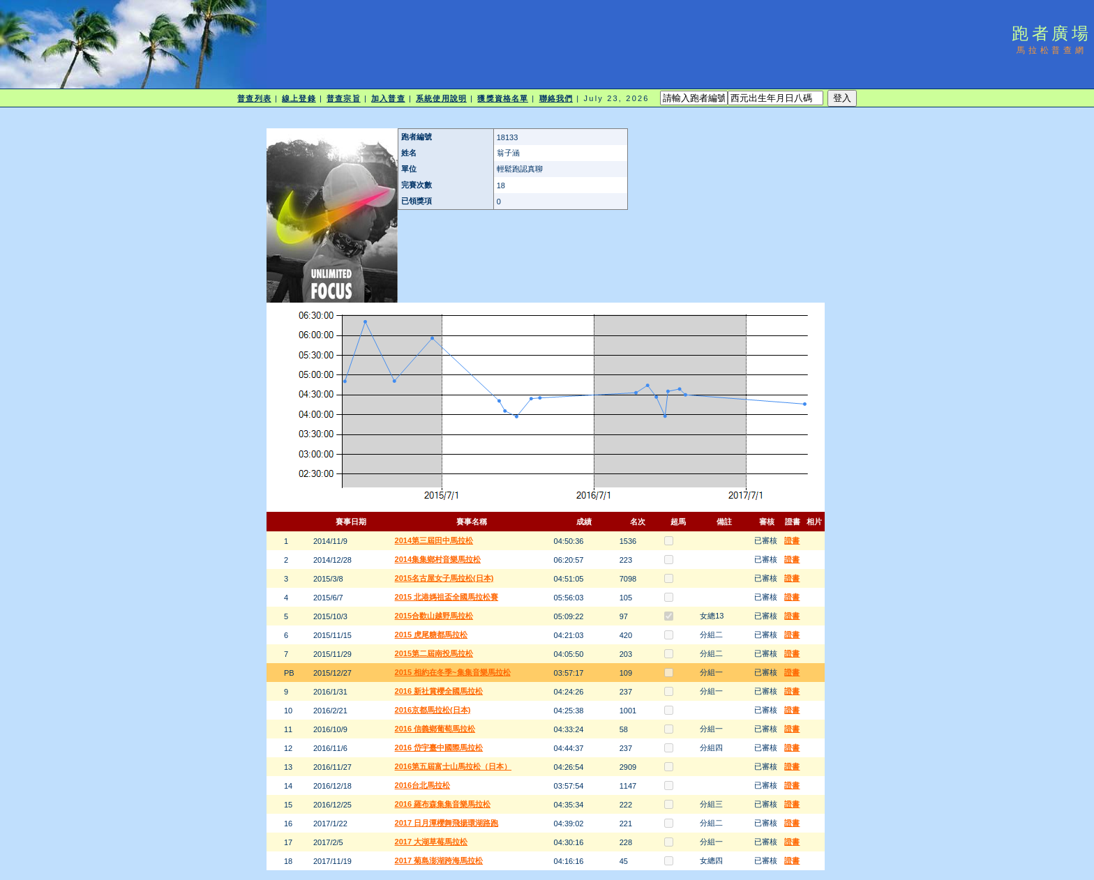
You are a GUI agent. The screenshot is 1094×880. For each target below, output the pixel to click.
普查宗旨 (343, 98)
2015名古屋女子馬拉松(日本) (444, 578)
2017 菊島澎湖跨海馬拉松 (439, 860)
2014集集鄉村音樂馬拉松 (438, 559)
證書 (792, 540)
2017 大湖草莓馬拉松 (431, 841)
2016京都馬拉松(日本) (433, 710)
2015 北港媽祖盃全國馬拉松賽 (447, 597)
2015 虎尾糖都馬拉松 (431, 634)
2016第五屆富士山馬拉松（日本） (453, 766)
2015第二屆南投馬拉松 (434, 653)
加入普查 (388, 98)
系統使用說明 (441, 98)
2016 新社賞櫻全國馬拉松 (439, 691)
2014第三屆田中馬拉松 (434, 540)
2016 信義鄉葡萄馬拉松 (435, 729)
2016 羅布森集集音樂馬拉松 (443, 804)
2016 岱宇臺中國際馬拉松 (439, 747)
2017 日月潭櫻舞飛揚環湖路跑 (447, 823)
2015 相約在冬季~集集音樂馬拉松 (453, 672)
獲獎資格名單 (502, 98)
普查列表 (254, 98)
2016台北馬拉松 (422, 785)
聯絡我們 (556, 98)
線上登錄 (298, 98)
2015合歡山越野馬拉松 (434, 616)
